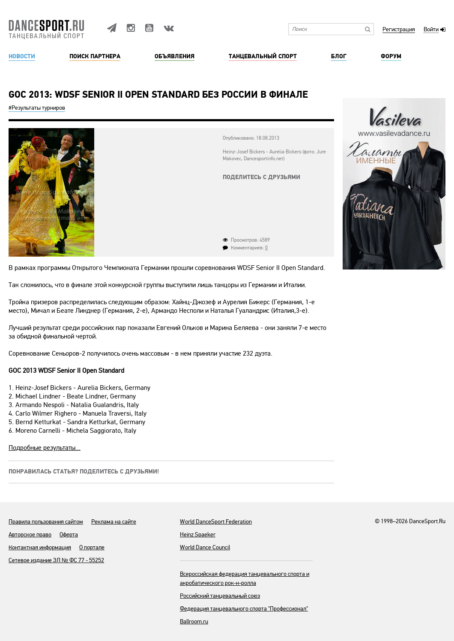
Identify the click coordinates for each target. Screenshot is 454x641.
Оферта (69, 534)
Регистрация (398, 30)
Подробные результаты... (45, 447)
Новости (22, 56)
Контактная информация (40, 547)
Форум (391, 56)
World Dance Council (205, 547)
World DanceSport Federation (216, 521)
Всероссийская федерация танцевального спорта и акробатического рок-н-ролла (244, 578)
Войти (431, 30)
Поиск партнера (94, 56)
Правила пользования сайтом (46, 521)
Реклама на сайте (113, 521)
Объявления (174, 56)
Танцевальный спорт (263, 56)
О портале (92, 547)
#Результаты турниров (37, 107)
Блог (338, 56)
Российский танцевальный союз (220, 595)
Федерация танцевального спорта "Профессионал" (244, 608)
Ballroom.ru (194, 621)
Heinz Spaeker (197, 534)
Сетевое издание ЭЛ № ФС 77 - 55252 (56, 560)
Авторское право (30, 534)
